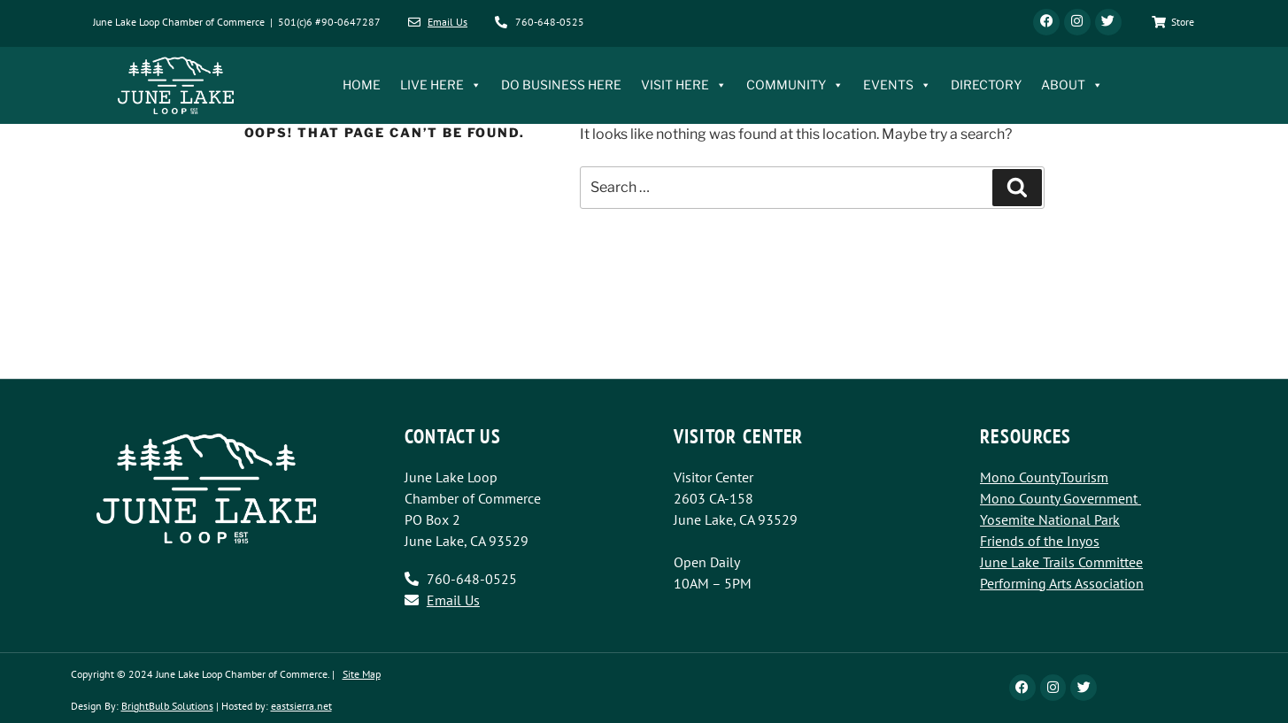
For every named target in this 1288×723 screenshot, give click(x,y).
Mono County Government (1059, 498)
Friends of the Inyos (1039, 541)
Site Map (362, 674)
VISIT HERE (684, 86)
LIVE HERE (441, 86)
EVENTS (897, 86)
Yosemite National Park (1050, 519)
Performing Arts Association (1062, 583)
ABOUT (1072, 86)
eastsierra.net (301, 705)
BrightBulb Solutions (167, 705)
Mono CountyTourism (1044, 477)
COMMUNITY (795, 86)
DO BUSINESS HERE (561, 85)
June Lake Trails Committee (1061, 562)
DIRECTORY (986, 85)
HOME (362, 85)
